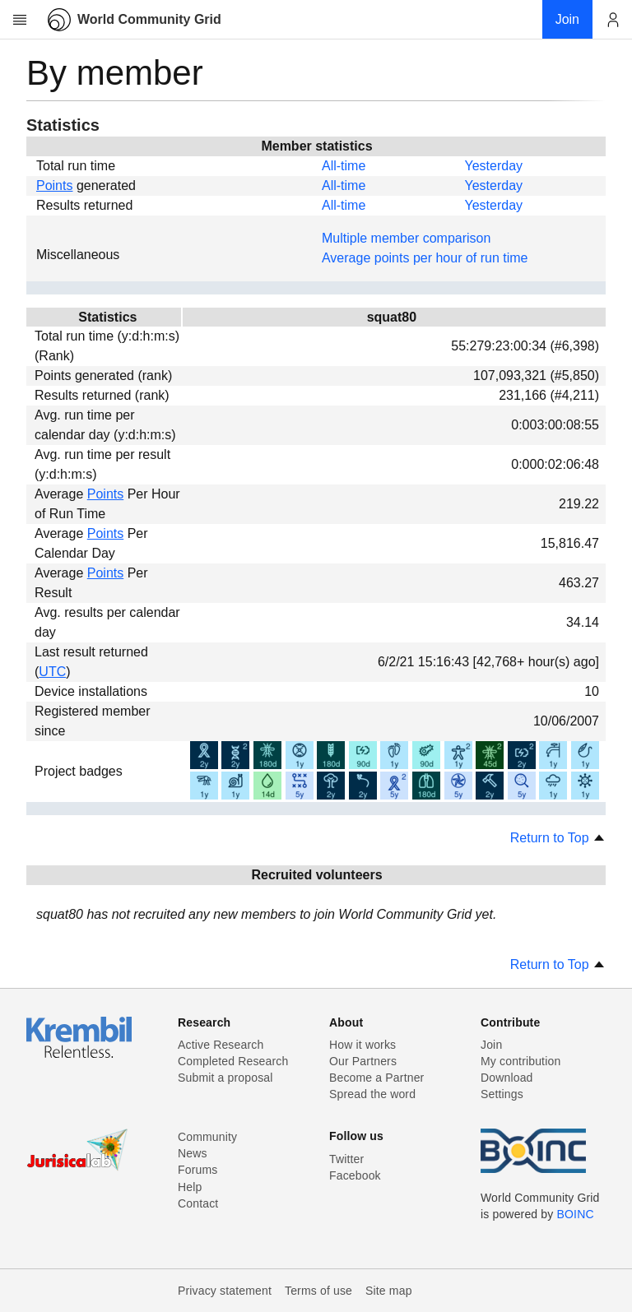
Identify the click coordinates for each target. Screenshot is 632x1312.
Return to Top (558, 838)
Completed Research (233, 1061)
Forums (197, 1169)
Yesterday (493, 166)
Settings (502, 1094)
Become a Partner (376, 1077)
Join (491, 1044)
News (192, 1153)
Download (507, 1077)
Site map (388, 1290)
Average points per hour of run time (425, 258)
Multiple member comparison (406, 238)
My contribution (520, 1061)
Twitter (346, 1159)
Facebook (355, 1175)
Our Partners (363, 1061)
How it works (362, 1044)
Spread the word (372, 1094)
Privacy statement (225, 1290)
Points (54, 185)
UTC (52, 672)
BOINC (575, 1214)
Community (207, 1136)
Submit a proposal (225, 1077)
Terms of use (318, 1290)
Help (190, 1187)
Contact (198, 1203)
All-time (343, 166)
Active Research (220, 1044)
